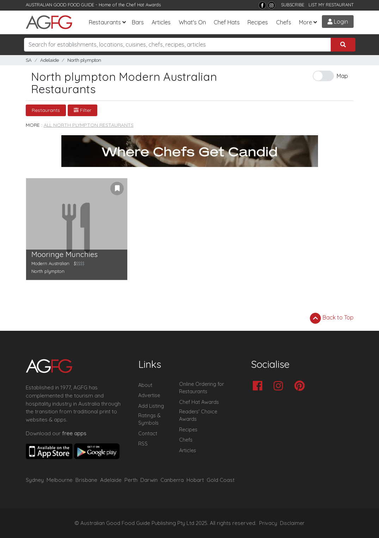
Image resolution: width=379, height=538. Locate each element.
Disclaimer (292, 523)
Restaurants (105, 22)
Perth (130, 480)
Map (342, 75)
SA (29, 60)
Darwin (149, 480)
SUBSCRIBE (292, 4)
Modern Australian (50, 263)
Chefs (283, 22)
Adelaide (49, 60)
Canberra (172, 480)
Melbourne (60, 480)
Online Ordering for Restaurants (201, 388)
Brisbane (86, 480)
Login (338, 21)
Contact (147, 433)
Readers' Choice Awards (198, 415)
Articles (161, 22)
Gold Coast (220, 480)
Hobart (195, 480)
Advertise (149, 395)
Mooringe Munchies (64, 254)
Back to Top (332, 318)
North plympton (84, 60)
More (305, 22)
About (145, 385)
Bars (138, 22)
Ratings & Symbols (149, 419)
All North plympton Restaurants (89, 125)
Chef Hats (227, 22)
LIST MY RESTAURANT (331, 4)
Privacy (268, 523)
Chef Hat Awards (143, 4)
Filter (82, 110)
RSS (143, 444)
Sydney (35, 480)
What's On (192, 22)
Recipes (257, 22)
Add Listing (151, 406)
